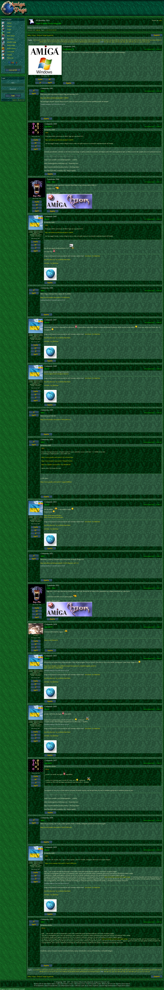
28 (82, 40)
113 (51, 30)
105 (121, 42)
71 (46, 42)
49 (124, 40)
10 (45, 40)
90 (85, 42)
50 (126, 40)
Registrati (15, 100)
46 (118, 40)
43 (112, 40)
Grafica (9, 26)
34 (94, 40)
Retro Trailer (11, 36)
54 (134, 40)
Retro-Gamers (11, 48)
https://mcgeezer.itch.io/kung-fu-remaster (56, 374)
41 (108, 40)
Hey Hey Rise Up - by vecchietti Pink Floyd (57, 259)
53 (132, 40)
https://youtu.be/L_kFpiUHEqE (53, 668)
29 (84, 40)
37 (100, 40)
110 (135, 42)
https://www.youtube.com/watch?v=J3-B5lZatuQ (55, 297)
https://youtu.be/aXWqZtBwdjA (53, 517)
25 (75, 40)
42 (110, 40)
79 (62, 42)
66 (158, 40)
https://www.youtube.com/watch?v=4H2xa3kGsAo (55, 419)
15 (55, 40)
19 (63, 40)
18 (61, 40)
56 (138, 40)
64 (154, 40)
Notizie (9, 23)
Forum (9, 29)
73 (50, 42)
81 (66, 42)
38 (102, 40)
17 (59, 40)
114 (53, 30)
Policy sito (10, 58)
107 (127, 42)
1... (45, 30)
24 (73, 40)
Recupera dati (21, 100)
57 (140, 40)
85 (75, 42)
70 (44, 42)
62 (150, 40)
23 (71, 40)
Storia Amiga (11, 45)
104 (118, 42)
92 (89, 42)
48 (122, 40)
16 (57, 40)
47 (120, 40)
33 (92, 40)
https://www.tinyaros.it (51, 640)
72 (48, 42)
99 (105, 42)
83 (70, 42)
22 (69, 40)
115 (55, 30)
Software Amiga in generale (45, 35)
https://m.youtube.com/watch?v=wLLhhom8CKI (55, 464)
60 (146, 40)
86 (77, 42)
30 (86, 40)
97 (99, 42)
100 (107, 42)
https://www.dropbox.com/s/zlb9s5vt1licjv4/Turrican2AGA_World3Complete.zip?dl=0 (70, 666)
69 (42, 42)
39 (104, 40)
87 (78, 42)
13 (51, 40)
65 (157, 40)
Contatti (9, 55)
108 (129, 42)
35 (96, 40)
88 (81, 42)
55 (136, 40)
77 (58, 42)
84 (72, 42)
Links (9, 32)
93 (91, 42)
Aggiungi (38, 30)
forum (34, 35)
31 (88, 40)
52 (130, 40)
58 (142, 40)
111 (47, 30)
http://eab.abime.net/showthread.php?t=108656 (54, 98)
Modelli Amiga (11, 42)
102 (113, 42)
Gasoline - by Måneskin (51, 263)
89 (83, 42)
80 (64, 42)
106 (124, 42)
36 (98, 40)
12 (49, 40)
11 (47, 40)
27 (80, 40)
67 (160, 40)
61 (148, 40)
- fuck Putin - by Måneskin (92, 256)
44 (114, 40)
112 (49, 30)
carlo (160, 20)
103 (115, 42)
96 (97, 42)
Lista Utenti (10, 51)
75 (54, 42)
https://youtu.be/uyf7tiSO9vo (52, 515)
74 (52, 42)
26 (77, 40)
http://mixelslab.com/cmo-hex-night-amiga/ (117, 877)
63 (152, 40)
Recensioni (10, 39)
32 (90, 40)
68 (40, 42)
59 (144, 40)
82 (68, 42)
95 (95, 42)
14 (53, 40)
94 (93, 42)
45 (116, 40)
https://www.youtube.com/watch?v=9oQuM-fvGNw (56, 461)
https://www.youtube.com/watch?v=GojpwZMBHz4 (56, 482)
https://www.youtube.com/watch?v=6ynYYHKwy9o (56, 827)
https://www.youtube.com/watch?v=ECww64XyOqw (57, 457)
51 (128, 40)
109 (132, 42)
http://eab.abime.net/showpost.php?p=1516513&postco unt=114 (59, 563)
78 (60, 42)
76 (56, 42)
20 (65, 40)
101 (110, 42)
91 (87, 42)
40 (106, 40)
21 (67, 40)
